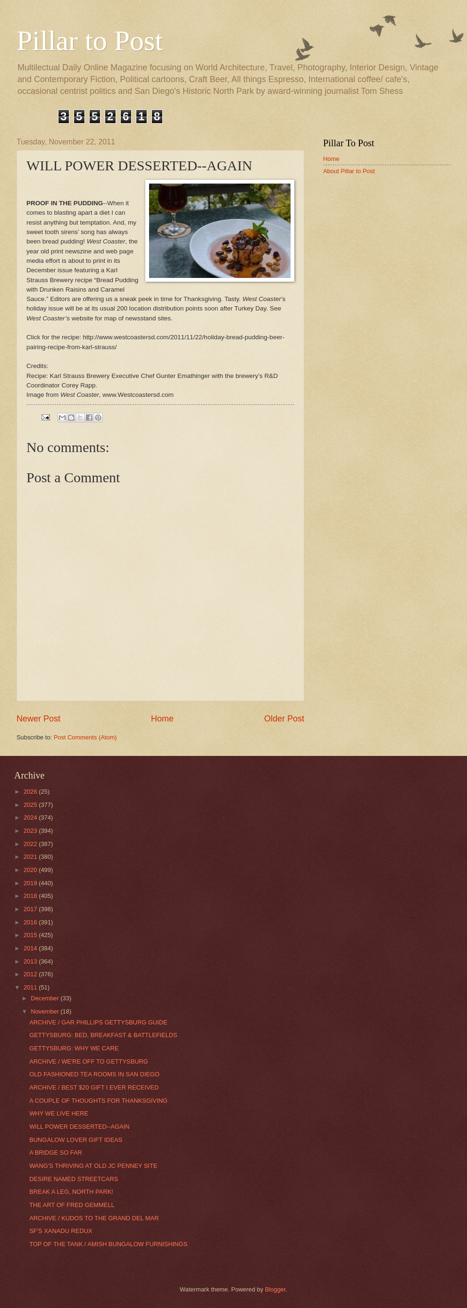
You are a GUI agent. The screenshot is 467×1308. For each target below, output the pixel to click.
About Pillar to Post (349, 171)
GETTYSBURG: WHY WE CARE (73, 1048)
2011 (31, 987)
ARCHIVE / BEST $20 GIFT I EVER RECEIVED (93, 1087)
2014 (31, 948)
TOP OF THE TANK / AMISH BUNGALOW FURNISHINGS (108, 1244)
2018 (31, 895)
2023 (31, 830)
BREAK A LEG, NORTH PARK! (71, 1191)
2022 (31, 843)
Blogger (275, 1289)
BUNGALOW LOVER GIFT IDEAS (75, 1139)
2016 (31, 922)
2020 (31, 869)
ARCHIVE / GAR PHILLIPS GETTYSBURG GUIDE (98, 1022)
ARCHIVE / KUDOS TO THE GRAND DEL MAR (93, 1218)
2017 (31, 909)
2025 (31, 804)
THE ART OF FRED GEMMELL (72, 1204)
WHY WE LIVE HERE (58, 1113)
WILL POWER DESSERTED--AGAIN (79, 1126)
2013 (31, 961)
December (45, 998)
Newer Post (38, 718)
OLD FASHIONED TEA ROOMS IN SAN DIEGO (94, 1074)
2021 (31, 856)
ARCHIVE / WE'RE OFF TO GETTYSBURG (88, 1061)
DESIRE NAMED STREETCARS (73, 1178)
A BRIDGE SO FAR (55, 1152)
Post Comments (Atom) (85, 737)
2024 (31, 817)
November (45, 1011)
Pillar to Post (90, 40)
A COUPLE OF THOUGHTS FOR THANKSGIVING (98, 1100)
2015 (31, 935)
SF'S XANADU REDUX (60, 1230)
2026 (31, 791)
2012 (31, 974)
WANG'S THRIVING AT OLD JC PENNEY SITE (93, 1165)
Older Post (284, 718)
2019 (31, 883)
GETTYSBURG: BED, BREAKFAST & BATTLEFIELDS (103, 1035)
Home (162, 718)
